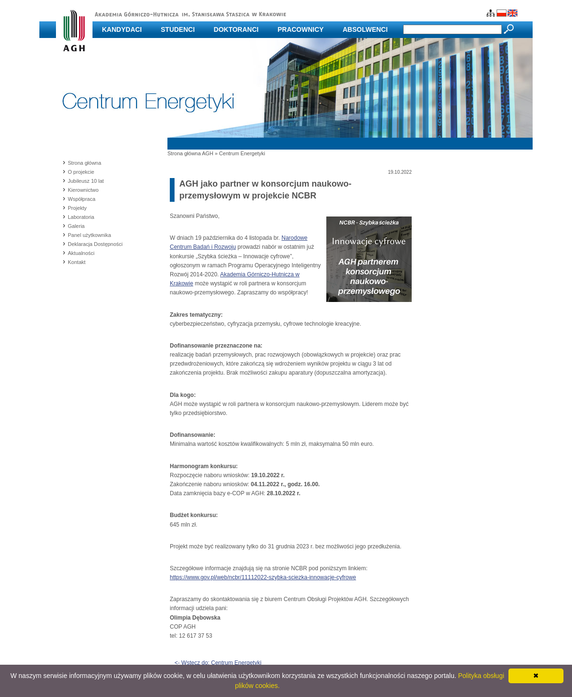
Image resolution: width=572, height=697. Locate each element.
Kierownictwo (83, 190)
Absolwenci (364, 29)
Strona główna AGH (190, 153)
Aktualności (81, 253)
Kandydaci (122, 29)
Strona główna (84, 163)
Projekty (77, 208)
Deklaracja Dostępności (95, 244)
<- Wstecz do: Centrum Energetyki (218, 662)
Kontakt (76, 262)
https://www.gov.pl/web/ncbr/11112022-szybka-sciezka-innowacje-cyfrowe (263, 577)
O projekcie (81, 172)
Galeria (76, 226)
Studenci (178, 29)
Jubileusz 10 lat (86, 181)
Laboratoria (81, 217)
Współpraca (81, 199)
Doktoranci (236, 29)
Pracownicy (300, 29)
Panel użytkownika (89, 235)
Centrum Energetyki (242, 153)
